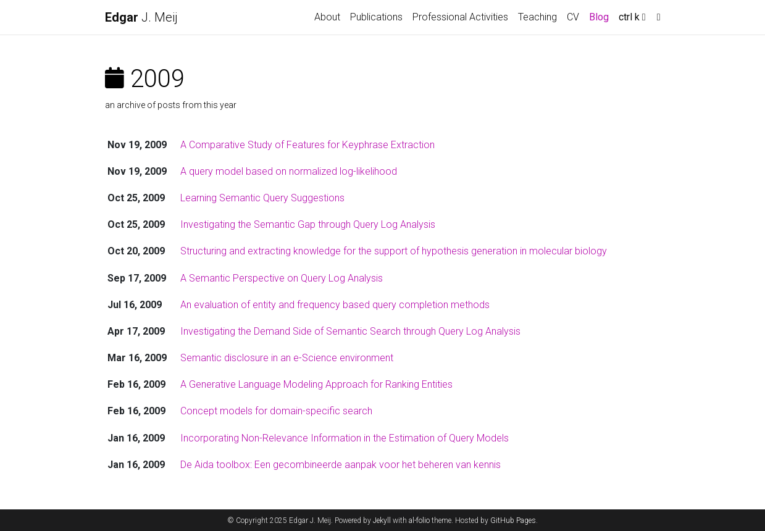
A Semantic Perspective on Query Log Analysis (281, 278)
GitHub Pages (513, 520)
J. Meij (141, 17)
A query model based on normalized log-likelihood (288, 171)
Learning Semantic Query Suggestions (262, 198)
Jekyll (382, 520)
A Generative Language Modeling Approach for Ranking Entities (316, 384)
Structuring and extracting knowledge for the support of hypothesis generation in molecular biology (393, 251)
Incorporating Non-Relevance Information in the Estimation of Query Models (344, 438)
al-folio (419, 520)
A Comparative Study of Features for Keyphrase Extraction (307, 145)
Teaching (537, 17)
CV (573, 17)
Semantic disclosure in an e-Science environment (286, 358)
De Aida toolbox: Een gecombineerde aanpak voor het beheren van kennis (340, 464)
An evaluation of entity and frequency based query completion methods (335, 305)
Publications (376, 17)
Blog (599, 17)
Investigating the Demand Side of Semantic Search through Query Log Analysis (350, 331)
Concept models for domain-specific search (276, 411)
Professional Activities (460, 17)
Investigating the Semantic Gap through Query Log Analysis (307, 224)
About (327, 17)
